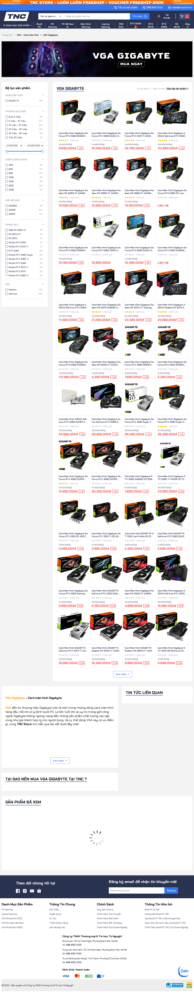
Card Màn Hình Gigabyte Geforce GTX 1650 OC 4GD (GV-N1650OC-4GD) (73, 535)
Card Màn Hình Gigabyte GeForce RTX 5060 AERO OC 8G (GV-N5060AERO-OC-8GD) (106, 249)
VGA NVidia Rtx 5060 (12, 927)
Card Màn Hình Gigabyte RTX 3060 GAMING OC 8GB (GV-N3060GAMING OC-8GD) (139, 478)
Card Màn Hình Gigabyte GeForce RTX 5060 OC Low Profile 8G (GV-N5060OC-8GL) (172, 192)
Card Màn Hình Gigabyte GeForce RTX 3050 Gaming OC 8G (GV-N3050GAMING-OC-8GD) (73, 592)
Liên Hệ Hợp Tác (57, 927)
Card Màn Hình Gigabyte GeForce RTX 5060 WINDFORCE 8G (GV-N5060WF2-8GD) (73, 135)
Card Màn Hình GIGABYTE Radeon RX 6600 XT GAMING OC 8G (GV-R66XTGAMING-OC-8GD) (139, 649)
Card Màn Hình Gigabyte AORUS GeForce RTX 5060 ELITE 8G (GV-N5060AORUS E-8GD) (73, 306)
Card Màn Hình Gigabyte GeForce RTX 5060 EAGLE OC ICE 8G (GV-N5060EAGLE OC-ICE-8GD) (106, 135)
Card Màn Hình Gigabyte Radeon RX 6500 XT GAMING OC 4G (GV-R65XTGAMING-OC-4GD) (139, 592)
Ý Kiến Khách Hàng (58, 922)
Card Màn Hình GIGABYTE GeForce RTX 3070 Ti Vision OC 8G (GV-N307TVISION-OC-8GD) (73, 649)
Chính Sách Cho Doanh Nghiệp (112, 927)
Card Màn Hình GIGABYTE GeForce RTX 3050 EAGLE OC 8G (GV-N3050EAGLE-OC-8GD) (106, 592)
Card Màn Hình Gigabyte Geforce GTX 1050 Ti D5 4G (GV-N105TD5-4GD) (106, 535)
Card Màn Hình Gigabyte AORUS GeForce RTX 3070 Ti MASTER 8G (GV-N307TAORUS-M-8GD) (172, 592)
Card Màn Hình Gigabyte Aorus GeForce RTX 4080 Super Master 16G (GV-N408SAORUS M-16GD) (106, 421)
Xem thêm (123, 674)
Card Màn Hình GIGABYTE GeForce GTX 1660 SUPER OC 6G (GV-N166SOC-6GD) (172, 535)
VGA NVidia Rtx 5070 (12, 918)
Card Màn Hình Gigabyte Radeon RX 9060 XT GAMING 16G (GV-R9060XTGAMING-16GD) (139, 192)
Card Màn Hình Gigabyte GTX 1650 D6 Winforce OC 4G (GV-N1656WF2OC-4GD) (172, 649)
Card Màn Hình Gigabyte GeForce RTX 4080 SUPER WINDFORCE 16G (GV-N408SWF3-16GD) (106, 478)
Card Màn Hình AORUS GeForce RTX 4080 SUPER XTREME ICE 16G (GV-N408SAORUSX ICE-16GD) (73, 421)
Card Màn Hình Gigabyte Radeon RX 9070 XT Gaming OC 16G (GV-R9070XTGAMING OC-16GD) (139, 306)
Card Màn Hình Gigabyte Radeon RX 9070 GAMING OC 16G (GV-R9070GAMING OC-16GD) (106, 306)
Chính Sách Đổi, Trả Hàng (109, 922)
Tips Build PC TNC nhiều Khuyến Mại (162, 918)
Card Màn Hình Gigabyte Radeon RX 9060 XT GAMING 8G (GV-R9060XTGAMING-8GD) (73, 192)
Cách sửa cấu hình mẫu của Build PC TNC (165, 922)
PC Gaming (7, 909)
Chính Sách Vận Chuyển (109, 914)
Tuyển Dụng (55, 914)
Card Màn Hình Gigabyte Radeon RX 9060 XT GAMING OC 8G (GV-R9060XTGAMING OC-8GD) (106, 192)
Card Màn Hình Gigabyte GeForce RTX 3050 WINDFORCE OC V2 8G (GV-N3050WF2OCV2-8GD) (172, 363)
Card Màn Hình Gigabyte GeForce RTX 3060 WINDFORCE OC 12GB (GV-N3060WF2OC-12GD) (139, 363)
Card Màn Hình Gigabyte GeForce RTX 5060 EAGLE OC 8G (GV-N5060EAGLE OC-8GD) (139, 249)
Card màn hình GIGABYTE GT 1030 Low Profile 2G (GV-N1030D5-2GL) (139, 535)
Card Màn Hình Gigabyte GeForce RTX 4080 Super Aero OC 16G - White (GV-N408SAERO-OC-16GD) (139, 421)
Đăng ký (171, 890)
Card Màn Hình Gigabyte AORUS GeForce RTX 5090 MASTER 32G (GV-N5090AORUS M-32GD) (172, 135)
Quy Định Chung (105, 909)
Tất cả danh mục (48, 16)
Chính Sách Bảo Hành (108, 918)
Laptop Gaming (9, 914)
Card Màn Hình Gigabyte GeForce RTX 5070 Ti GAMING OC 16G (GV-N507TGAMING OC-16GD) (139, 135)
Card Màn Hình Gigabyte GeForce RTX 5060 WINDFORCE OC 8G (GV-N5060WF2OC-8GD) (73, 249)
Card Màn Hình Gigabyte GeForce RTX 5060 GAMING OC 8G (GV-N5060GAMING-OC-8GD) (172, 249)
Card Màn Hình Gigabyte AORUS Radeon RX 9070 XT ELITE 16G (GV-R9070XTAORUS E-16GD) (172, 306)
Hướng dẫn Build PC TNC (157, 914)
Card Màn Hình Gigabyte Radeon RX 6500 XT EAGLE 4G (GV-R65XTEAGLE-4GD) (106, 363)
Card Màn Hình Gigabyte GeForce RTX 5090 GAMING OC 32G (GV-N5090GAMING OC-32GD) (73, 363)
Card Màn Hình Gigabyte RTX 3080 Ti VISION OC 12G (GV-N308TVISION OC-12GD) (172, 478)
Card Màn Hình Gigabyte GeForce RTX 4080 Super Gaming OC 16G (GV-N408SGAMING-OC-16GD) (172, 421)
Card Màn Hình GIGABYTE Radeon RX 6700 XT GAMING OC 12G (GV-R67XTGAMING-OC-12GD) (106, 649)
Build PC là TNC (152, 909)
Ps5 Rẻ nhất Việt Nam (13, 922)
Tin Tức (52, 918)
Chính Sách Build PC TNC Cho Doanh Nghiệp (166, 927)
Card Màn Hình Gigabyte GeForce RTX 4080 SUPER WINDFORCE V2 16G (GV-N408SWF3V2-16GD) (73, 478)
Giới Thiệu (54, 909)
